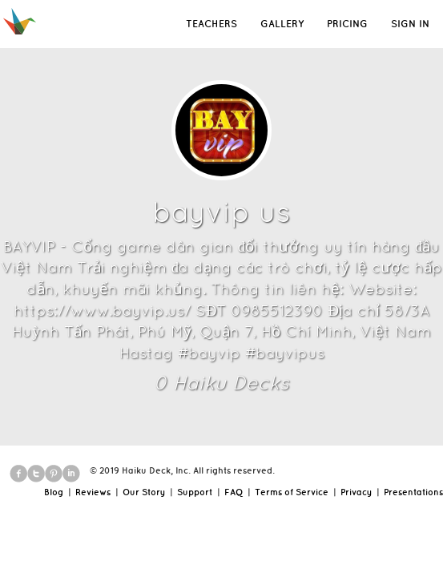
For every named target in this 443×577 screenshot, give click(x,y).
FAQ (233, 492)
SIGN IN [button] (410, 23)
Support (194, 492)
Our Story (144, 492)
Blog (53, 492)
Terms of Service (291, 492)
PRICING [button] (347, 23)
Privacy (356, 492)
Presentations (413, 492)
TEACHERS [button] (211, 23)
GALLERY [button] (282, 23)
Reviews (93, 492)
